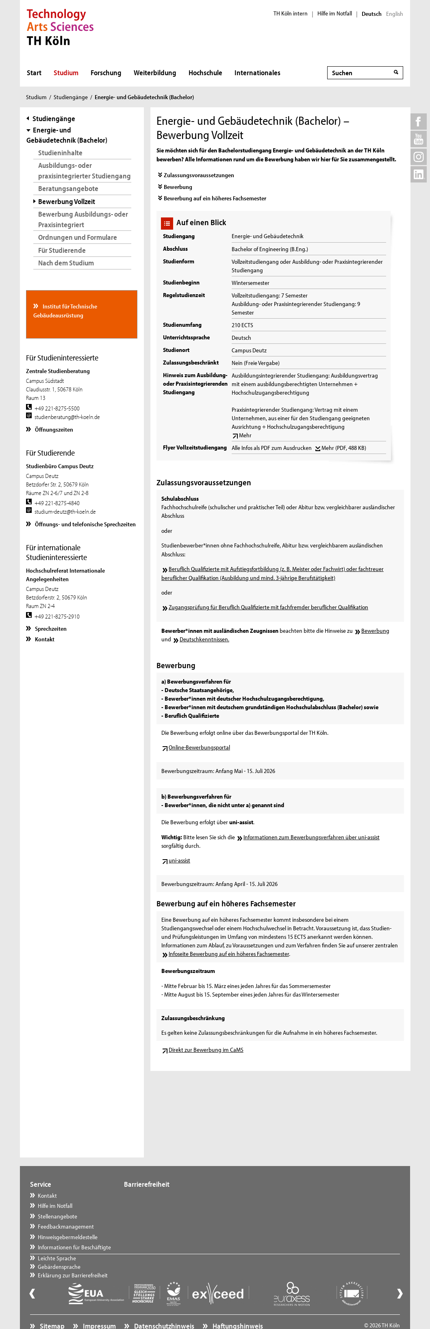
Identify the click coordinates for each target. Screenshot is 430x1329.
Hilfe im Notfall (334, 13)
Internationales (257, 72)
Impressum (99, 1307)
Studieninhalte (60, 152)
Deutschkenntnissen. (204, 639)
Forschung (106, 72)
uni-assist (179, 860)
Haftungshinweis (237, 1307)
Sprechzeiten (50, 628)
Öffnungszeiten (53, 429)
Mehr (245, 435)
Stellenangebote (57, 1216)
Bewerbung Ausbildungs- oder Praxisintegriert (83, 219)
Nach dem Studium (66, 262)
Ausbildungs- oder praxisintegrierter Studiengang (84, 170)
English (394, 13)
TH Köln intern (291, 13)
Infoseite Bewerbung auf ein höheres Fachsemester (229, 954)
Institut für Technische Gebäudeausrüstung (65, 310)
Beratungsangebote (68, 188)
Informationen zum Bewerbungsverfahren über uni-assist (311, 837)
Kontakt (44, 639)
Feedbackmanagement (66, 1226)
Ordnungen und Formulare (77, 237)
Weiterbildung (155, 72)
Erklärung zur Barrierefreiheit (167, 1216)
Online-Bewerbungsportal (199, 747)
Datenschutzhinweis (163, 1307)
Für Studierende (62, 250)
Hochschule (205, 72)
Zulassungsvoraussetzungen (199, 175)
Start (34, 72)
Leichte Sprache (151, 1195)
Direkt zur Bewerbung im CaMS (206, 1049)
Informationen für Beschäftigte (74, 1247)
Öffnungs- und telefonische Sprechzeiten (85, 524)
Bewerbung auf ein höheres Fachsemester (215, 198)
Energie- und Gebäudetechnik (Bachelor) (66, 135)
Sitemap (52, 1307)
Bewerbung (178, 187)
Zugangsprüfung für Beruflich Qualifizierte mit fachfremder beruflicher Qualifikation (268, 607)
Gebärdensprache (153, 1206)
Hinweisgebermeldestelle (68, 1237)
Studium (66, 72)
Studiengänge (71, 97)
